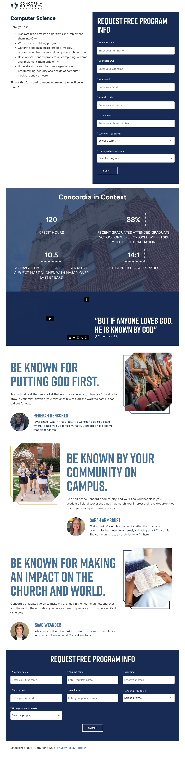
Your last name (106, 60)
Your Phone (105, 115)
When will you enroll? (109, 133)
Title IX (82, 747)
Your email (104, 79)
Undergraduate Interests (111, 151)
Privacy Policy (66, 747)
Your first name (106, 42)
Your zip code (105, 97)
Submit (107, 170)
